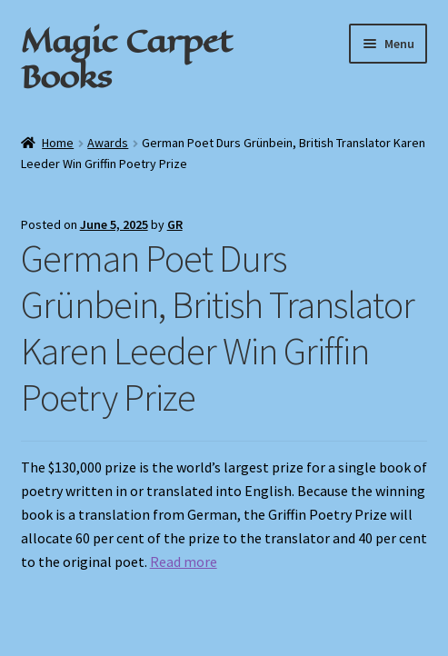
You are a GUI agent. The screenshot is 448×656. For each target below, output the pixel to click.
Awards (107, 142)
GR (175, 224)
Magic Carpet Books (126, 58)
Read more (183, 561)
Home (58, 142)
